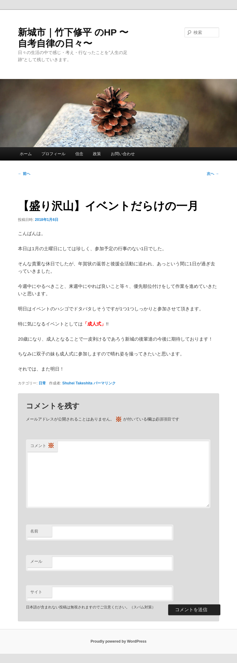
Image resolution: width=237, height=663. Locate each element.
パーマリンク (105, 383)
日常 (42, 383)
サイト (36, 592)
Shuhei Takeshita (77, 383)
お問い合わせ (123, 153)
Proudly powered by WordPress (118, 641)
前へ (24, 174)
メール (36, 561)
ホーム (26, 153)
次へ (213, 174)
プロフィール (53, 153)
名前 (34, 531)
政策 (97, 153)
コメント (42, 445)
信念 (79, 153)
